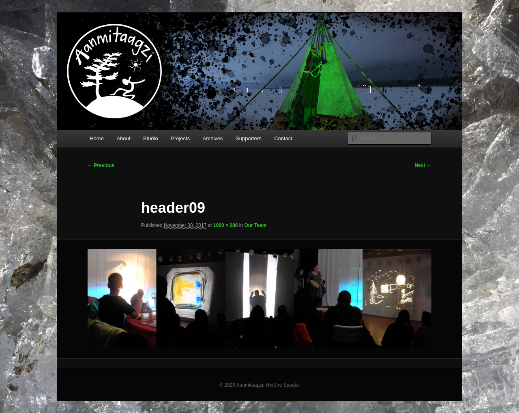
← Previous (101, 165)
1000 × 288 (225, 225)
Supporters (249, 138)
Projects (180, 138)
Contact (283, 138)
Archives (213, 138)
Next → (423, 165)
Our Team (255, 225)
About (123, 138)
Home (97, 138)
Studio (150, 138)
